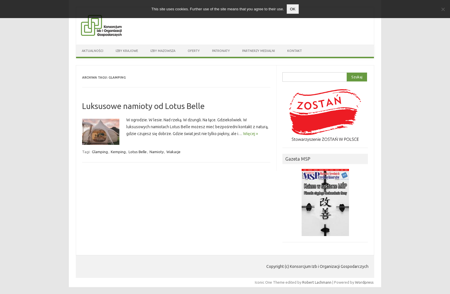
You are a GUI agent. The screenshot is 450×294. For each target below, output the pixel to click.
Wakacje (173, 152)
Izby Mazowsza (162, 50)
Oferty (194, 50)
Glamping (100, 152)
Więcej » (250, 133)
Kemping (118, 152)
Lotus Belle (138, 152)
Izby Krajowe (127, 50)
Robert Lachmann (316, 282)
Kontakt (294, 50)
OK (292, 9)
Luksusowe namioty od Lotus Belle (143, 106)
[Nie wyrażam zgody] (443, 9)
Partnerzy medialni (258, 50)
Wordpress (364, 282)
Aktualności (92, 50)
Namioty (157, 152)
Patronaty (221, 50)
